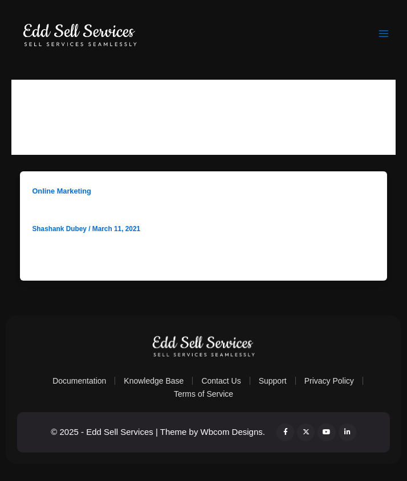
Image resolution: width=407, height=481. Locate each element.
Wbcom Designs (232, 432)
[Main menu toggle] (384, 34)
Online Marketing (61, 191)
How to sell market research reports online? (140, 211)
